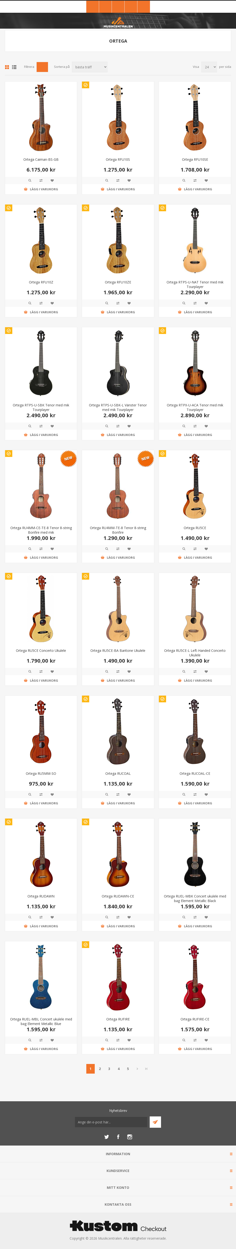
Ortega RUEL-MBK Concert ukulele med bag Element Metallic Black (195, 898)
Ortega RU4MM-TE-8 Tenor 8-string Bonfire (118, 530)
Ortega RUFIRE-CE (195, 1019)
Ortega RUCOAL (118, 773)
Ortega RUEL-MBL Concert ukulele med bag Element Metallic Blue (41, 1021)
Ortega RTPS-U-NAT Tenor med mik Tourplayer (195, 284)
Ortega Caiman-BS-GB (41, 159)
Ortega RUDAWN (40, 896)
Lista (14, 67)
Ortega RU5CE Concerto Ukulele (41, 650)
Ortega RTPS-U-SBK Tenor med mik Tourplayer (41, 407)
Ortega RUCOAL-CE (195, 773)
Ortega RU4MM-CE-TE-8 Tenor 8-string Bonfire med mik (41, 530)
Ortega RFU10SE (195, 159)
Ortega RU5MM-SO (41, 773)
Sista (146, 1069)
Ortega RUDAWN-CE (118, 896)
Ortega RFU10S (118, 159)
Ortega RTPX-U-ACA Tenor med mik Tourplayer (195, 407)
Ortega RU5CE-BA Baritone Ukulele (117, 650)
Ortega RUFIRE (118, 1019)
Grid (7, 67)
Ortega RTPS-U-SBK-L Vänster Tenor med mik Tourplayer (118, 407)
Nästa (137, 1069)
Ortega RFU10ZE (118, 282)
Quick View (30, 180)
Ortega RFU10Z (41, 282)
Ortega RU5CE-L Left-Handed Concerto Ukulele (195, 652)
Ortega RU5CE (195, 527)
